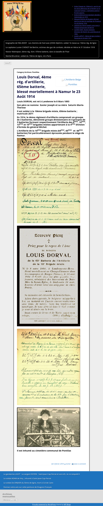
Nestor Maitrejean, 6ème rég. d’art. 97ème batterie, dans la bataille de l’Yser (37, 51)
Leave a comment (79, 464)
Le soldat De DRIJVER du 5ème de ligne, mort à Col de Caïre (28, 483)
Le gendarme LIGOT (12, 474)
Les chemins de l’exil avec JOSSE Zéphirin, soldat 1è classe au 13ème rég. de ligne (62, 43)
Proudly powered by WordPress (44, 504)
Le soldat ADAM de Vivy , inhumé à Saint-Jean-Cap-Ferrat (27, 478)
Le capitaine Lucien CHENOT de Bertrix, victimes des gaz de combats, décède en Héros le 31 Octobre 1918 (50, 47)
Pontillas (72, 84)
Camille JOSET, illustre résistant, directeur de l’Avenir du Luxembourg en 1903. (87, 32)
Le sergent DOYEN (29, 474)
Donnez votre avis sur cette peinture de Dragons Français (28, 487)
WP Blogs (67, 504)
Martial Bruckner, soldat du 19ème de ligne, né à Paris (28, 56)
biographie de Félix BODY (16, 43)
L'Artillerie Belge (72, 79)
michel (68, 464)
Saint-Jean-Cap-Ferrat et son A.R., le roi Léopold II (59, 474)
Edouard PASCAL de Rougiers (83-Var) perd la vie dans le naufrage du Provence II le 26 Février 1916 (87, 21)
